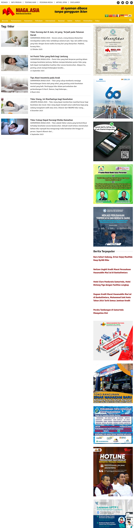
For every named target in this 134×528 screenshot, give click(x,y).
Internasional (50, 21)
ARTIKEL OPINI (61, 2)
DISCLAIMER (75, 2)
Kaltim (69, 21)
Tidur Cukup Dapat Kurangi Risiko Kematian (51, 120)
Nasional (61, 21)
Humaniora (28, 21)
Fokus (96, 21)
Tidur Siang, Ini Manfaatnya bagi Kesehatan (51, 99)
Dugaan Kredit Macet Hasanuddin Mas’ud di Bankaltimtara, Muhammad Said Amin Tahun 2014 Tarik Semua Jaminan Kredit (112, 297)
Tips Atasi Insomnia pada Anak (45, 77)
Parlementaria (16, 21)
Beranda (5, 21)
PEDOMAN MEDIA (46, 2)
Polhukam (38, 21)
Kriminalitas (87, 21)
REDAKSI (4, 2)
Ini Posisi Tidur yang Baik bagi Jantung (49, 56)
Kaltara (77, 21)
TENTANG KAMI (30, 2)
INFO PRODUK (16, 2)
